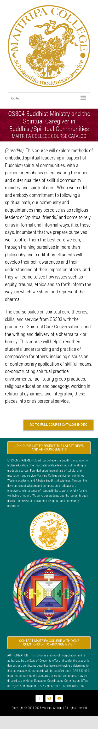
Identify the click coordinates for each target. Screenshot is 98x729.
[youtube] (59, 698)
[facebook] (39, 698)
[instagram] (49, 698)
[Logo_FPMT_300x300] (49, 557)
